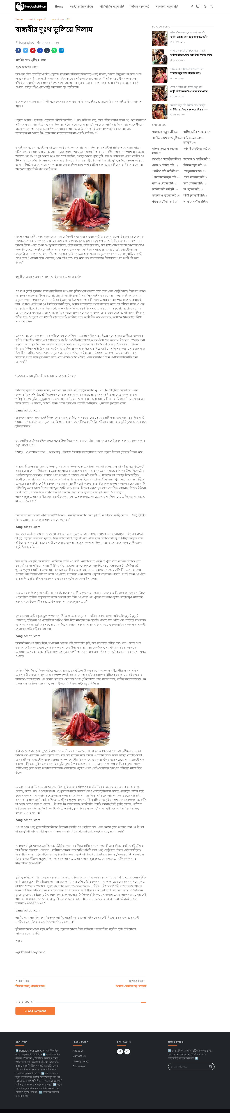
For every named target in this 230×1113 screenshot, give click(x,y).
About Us (78, 1050)
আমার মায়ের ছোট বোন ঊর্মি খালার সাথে (191, 55)
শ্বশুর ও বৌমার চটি (196, 32)
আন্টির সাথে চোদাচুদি (196, 50)
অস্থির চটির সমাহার (178, 32)
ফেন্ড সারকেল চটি (196, 68)
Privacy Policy (81, 1061)
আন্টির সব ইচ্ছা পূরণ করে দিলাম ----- (189, 109)
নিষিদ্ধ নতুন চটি (194, 87)
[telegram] (127, 1051)
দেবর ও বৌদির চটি (178, 87)
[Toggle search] (211, 6)
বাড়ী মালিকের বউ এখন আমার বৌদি (188, 91)
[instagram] (198, 6)
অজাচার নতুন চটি (178, 50)
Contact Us (79, 1056)
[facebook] (192, 6)
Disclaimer (79, 1066)
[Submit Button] (210, 1066)
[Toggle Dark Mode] (205, 6)
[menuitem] (59, 6)
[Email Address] (187, 1066)
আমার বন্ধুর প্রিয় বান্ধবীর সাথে (185, 73)
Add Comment (35, 1011)
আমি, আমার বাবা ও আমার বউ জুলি (188, 37)
